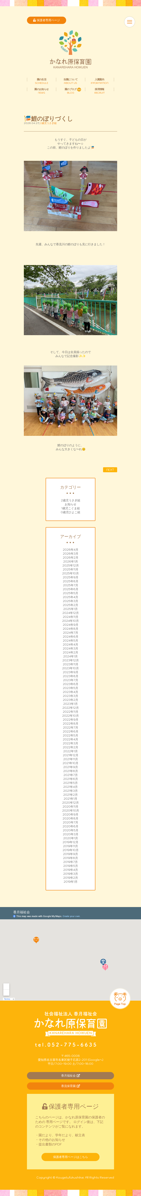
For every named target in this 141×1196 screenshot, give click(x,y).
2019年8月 (70, 858)
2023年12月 (70, 660)
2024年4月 (70, 644)
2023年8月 (70, 676)
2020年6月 (70, 826)
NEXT (110, 470)
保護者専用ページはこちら (70, 1157)
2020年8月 (70, 818)
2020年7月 (70, 822)
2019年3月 (70, 874)
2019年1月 (71, 882)
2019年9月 (70, 854)
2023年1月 (70, 704)
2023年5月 (70, 688)
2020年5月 (70, 830)
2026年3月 (70, 553)
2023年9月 (70, 672)
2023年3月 (70, 696)
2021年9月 (70, 767)
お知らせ (70, 504)
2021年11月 (70, 759)
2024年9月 (70, 625)
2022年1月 (70, 751)
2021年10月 (70, 763)
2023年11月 (70, 664)
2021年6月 (70, 779)
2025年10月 (70, 573)
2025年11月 (70, 569)
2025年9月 (70, 577)
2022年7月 (70, 727)
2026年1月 (70, 561)
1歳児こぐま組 (70, 508)
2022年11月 (70, 712)
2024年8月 (70, 629)
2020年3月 (70, 834)
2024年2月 (70, 652)
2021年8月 (70, 771)
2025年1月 (70, 609)
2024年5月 (70, 640)
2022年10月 (70, 716)
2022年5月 (70, 735)
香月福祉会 (70, 1075)
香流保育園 (70, 1086)
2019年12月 (70, 842)
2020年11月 (70, 806)
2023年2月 (70, 700)
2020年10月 (70, 810)
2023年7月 (70, 680)
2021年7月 (70, 775)
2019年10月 (71, 850)
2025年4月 (70, 597)
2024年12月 (70, 613)
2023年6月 (70, 684)
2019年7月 (70, 862)
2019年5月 (70, 866)
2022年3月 (70, 743)
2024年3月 (70, 648)
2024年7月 (70, 633)
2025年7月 (70, 585)
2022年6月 (70, 731)
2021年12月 (70, 755)
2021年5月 (70, 783)
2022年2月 (70, 747)
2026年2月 (70, 557)
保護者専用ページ (46, 20)
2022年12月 (70, 708)
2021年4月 (70, 787)
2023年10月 (70, 668)
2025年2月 (70, 605)
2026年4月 (70, 550)
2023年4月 (70, 692)
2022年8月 (70, 723)
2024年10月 (70, 621)
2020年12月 (70, 802)
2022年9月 (70, 719)
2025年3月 (70, 601)
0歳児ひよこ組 (70, 512)
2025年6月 (70, 589)
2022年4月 (70, 739)
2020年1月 (70, 838)
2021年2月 (70, 795)
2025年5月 (70, 593)
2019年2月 (70, 878)
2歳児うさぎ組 (70, 500)
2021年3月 (70, 791)
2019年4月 (70, 870)
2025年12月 (70, 565)
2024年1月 (70, 656)
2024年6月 (70, 636)
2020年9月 (70, 814)
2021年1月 (70, 799)
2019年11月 (70, 846)
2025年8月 (70, 581)
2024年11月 (70, 617)
